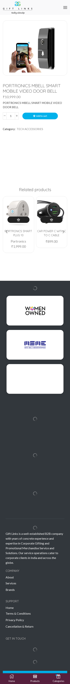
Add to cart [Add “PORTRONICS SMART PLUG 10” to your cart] (18, 220)
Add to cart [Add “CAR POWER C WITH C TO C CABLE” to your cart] (52, 220)
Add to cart (41, 116)
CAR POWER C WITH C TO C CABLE (51, 233)
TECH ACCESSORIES (30, 129)
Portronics (18, 241)
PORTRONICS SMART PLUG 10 (18, 233)
